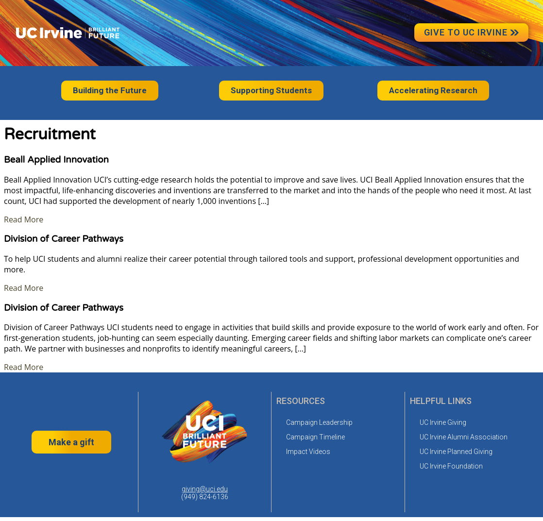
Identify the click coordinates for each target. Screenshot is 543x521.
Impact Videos (308, 451)
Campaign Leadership (319, 422)
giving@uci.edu (205, 489)
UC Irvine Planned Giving (456, 451)
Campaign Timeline (315, 437)
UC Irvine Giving (443, 422)
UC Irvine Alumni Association (464, 437)
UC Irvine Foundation (451, 466)
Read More (23, 219)
